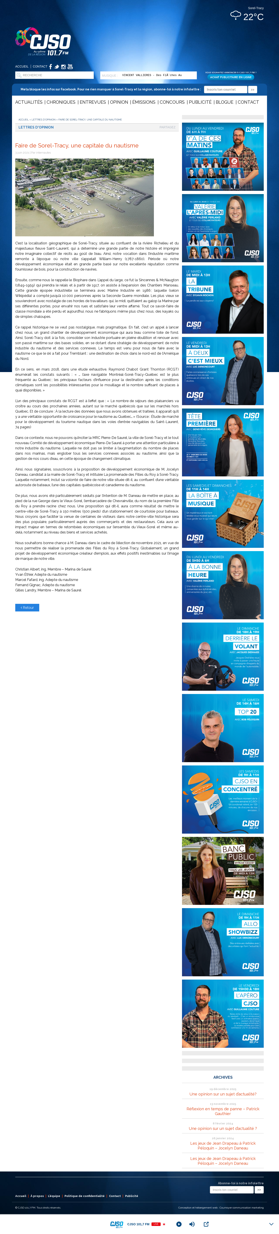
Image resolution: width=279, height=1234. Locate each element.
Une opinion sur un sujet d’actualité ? (223, 1128)
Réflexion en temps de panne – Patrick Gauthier (223, 1111)
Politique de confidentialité (85, 1196)
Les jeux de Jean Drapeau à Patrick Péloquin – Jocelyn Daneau (223, 1145)
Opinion (119, 102)
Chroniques (61, 102)
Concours (172, 102)
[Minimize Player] (271, 1224)
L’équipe (54, 1196)
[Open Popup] (206, 1224)
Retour (27, 608)
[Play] (179, 1224)
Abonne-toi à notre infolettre (241, 1183)
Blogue (224, 102)
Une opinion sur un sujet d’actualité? (223, 1094)
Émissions (143, 102)
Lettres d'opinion (44, 119)
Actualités (29, 102)
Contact (40, 66)
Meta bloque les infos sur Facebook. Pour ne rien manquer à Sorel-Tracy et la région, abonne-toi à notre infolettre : (139, 89)
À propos (37, 1196)
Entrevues (93, 102)
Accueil (22, 66)
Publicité (200, 102)
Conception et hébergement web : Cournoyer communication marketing (221, 1207)
